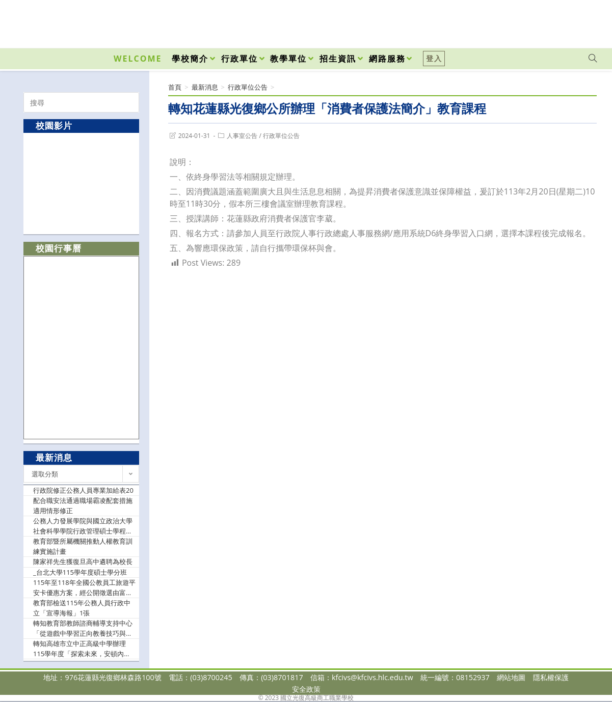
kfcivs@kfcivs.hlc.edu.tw (372, 677)
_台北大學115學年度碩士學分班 (80, 572)
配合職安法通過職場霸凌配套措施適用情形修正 (82, 505)
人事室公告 (242, 135)
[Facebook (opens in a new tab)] (534, 21)
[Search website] (593, 58)
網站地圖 (511, 677)
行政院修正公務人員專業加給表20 (83, 490)
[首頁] (174, 87)
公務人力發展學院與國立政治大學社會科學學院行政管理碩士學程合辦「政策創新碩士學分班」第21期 (83, 526)
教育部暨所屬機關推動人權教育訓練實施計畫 (82, 546)
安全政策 (306, 689)
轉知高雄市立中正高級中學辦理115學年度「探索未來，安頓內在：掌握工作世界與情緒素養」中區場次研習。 (82, 649)
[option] (81, 183)
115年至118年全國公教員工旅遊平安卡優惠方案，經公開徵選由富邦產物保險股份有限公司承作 (84, 588)
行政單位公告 (281, 135)
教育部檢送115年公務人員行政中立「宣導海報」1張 (81, 607)
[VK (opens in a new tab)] (579, 21)
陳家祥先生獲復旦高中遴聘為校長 (82, 561)
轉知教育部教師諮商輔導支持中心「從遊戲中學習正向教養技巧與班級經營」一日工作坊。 (82, 628)
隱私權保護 (551, 677)
